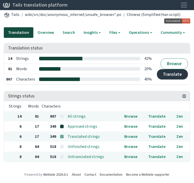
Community (171, 32)
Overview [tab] (46, 32)
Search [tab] (69, 32)
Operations (139, 32)
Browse (174, 64)
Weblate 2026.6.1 (55, 174)
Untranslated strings (86, 156)
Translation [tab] (18, 32)
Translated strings (84, 136)
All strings (77, 116)
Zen (179, 116)
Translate (172, 74)
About (76, 174)
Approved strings (82, 126)
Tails (15, 14)
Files (113, 32)
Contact (90, 174)
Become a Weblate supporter (147, 174)
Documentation (111, 174)
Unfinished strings (84, 146)
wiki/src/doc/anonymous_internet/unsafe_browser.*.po (73, 14)
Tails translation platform (35, 5)
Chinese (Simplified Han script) (153, 14)
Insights (91, 32)
